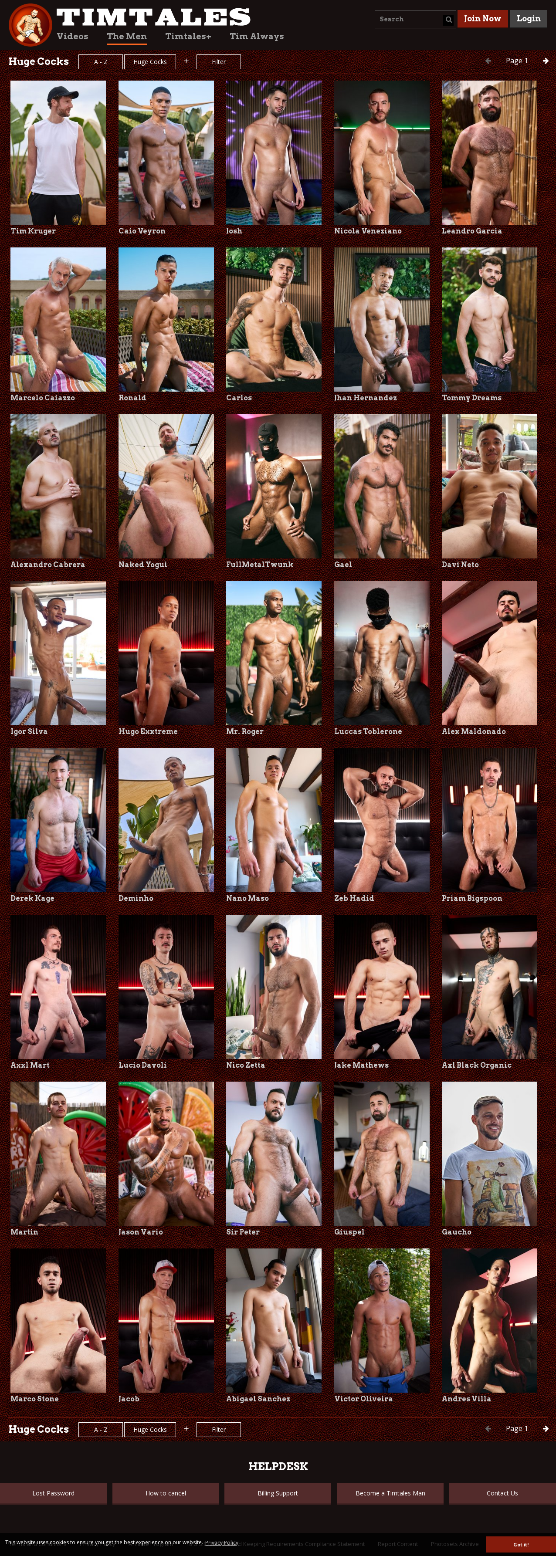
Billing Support (278, 1493)
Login (529, 18)
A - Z (101, 62)
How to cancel (166, 1493)
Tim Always (257, 36)
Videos (72, 36)
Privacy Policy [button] (221, 1542)
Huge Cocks (150, 62)
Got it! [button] (521, 1544)
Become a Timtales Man (390, 1493)
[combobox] (415, 19)
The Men (127, 36)
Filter (219, 62)
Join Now (483, 18)
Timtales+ (188, 36)
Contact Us (502, 1493)
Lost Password (53, 1493)
